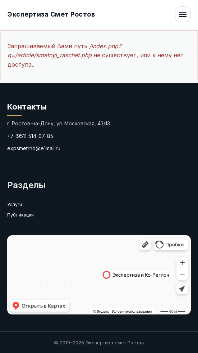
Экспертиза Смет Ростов (51, 14)
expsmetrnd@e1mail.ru (33, 148)
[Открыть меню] (183, 14)
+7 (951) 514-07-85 (30, 136)
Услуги (14, 204)
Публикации (20, 215)
